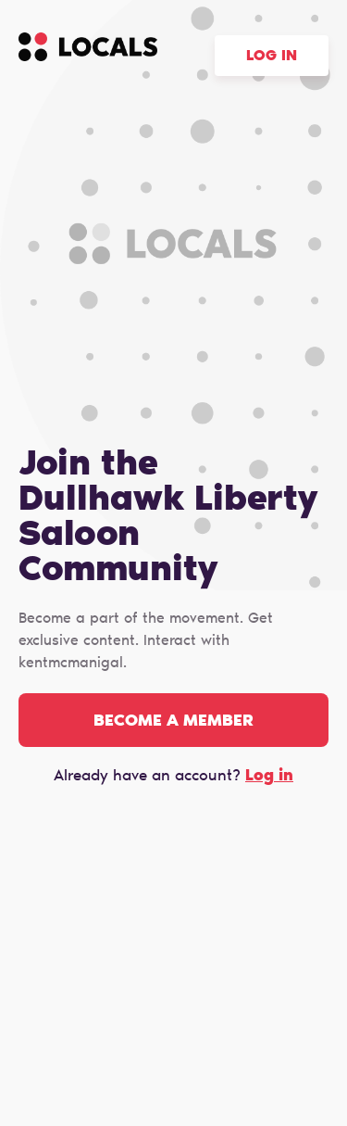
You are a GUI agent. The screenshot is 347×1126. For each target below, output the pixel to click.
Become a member (173, 722)
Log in (271, 56)
